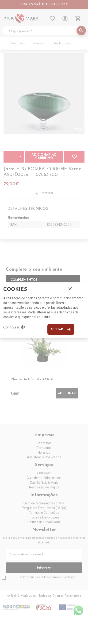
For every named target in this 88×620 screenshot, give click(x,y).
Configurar (14, 327)
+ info (46, 317)
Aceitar (60, 329)
